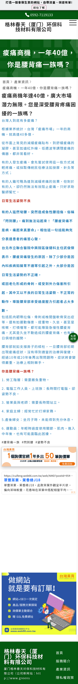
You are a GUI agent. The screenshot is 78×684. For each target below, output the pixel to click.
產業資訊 (63, 669)
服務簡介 (63, 660)
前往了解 (39, 8)
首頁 (59, 652)
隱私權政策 (65, 677)
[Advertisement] (39, 539)
